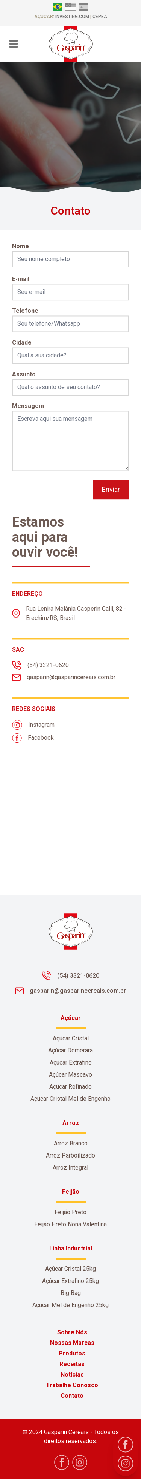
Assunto (24, 382)
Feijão (70, 1191)
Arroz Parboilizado (70, 1155)
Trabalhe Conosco (72, 1385)
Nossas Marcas (72, 1342)
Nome (20, 246)
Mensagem (28, 414)
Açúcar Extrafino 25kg (70, 1280)
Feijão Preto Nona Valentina (70, 1224)
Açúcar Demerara (70, 1050)
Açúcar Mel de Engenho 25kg (70, 1305)
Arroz (70, 1123)
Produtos (72, 1353)
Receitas (72, 1364)
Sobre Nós (72, 1332)
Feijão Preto (70, 1212)
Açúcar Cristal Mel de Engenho (70, 1098)
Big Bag (71, 1293)
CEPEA (99, 16)
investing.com (72, 16)
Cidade (22, 350)
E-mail (20, 287)
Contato (72, 1395)
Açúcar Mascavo (70, 1074)
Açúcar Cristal (71, 1038)
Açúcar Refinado (70, 1086)
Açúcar (71, 1018)
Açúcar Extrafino (71, 1062)
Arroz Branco (71, 1143)
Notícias (72, 1374)
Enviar (111, 498)
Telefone (25, 319)
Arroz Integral (70, 1167)
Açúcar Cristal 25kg (70, 1268)
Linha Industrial (70, 1248)
